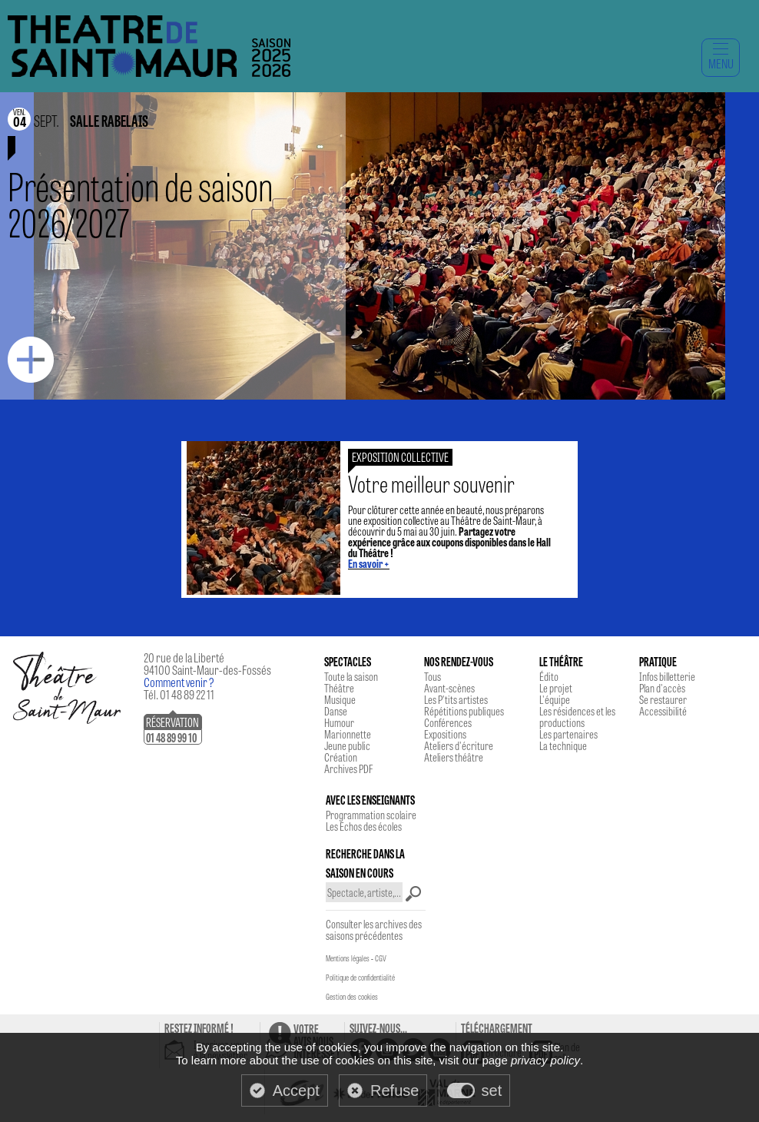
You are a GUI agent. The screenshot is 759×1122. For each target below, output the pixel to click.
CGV (380, 958)
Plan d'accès (662, 687)
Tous (432, 676)
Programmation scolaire (371, 814)
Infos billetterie (667, 676)
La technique (563, 745)
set (492, 1090)
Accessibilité (663, 711)
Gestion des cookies (352, 996)
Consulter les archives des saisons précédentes (374, 929)
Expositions (445, 734)
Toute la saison (351, 676)
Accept (296, 1090)
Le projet (555, 687)
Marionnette (347, 734)
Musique (340, 699)
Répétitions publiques (464, 711)
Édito (548, 676)
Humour (339, 722)
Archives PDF (348, 768)
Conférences (448, 722)
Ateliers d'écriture (458, 745)
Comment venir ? (179, 682)
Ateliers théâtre (453, 757)
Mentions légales (348, 958)
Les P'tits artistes (456, 699)
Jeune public (347, 745)
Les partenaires (568, 734)
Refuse (394, 1090)
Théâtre (339, 687)
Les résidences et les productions (577, 716)
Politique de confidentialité (360, 977)
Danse (335, 711)
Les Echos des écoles (364, 826)
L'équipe (554, 699)
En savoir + (368, 563)
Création (340, 757)
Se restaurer (663, 699)
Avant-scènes (449, 687)
